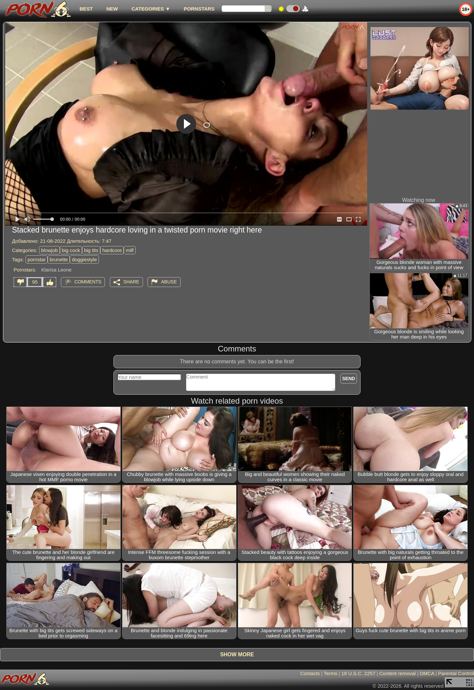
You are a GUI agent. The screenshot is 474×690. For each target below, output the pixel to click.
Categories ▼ (150, 9)
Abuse (169, 281)
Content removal (397, 673)
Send (348, 378)
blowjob (49, 250)
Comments (88, 281)
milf (129, 250)
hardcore (112, 250)
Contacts (310, 673)
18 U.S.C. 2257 (358, 673)
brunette (59, 259)
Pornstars (199, 9)
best (86, 9)
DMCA (427, 673)
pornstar (36, 259)
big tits (91, 250)
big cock (71, 250)
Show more (237, 654)
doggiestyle (84, 259)
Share (131, 281)
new (112, 9)
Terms (330, 673)
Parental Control (456, 673)
